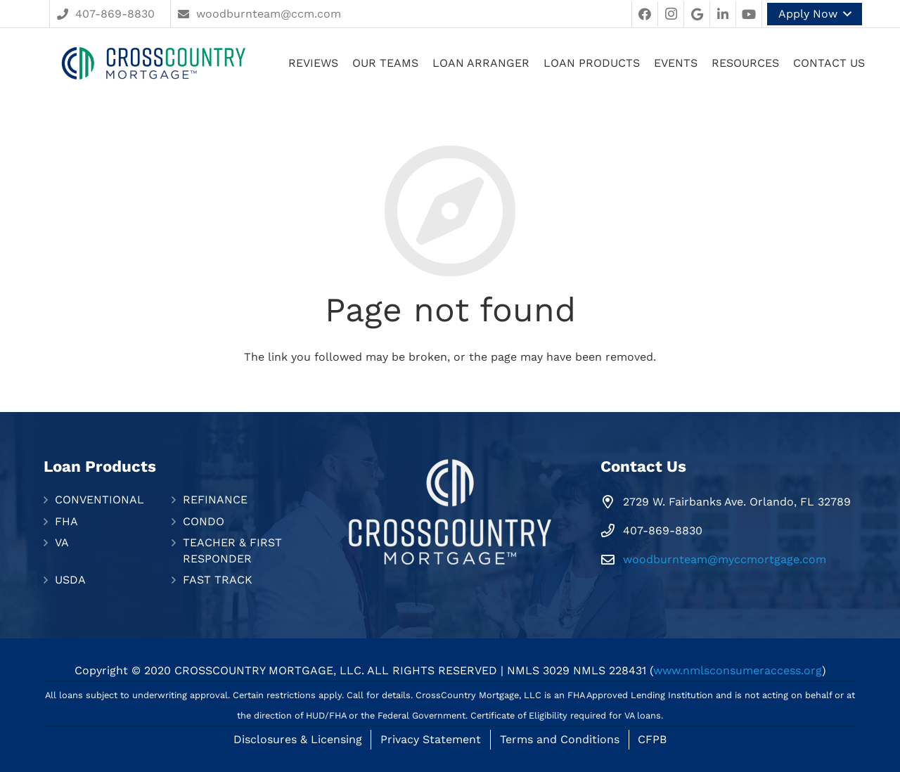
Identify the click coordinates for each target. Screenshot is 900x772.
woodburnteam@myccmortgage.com (724, 559)
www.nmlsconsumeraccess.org (737, 670)
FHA (66, 521)
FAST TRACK (217, 579)
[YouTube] (748, 14)
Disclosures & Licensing (297, 739)
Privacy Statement (430, 739)
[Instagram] (670, 14)
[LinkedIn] (722, 14)
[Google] (696, 14)
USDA (70, 579)
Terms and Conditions (559, 739)
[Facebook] (644, 14)
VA (62, 542)
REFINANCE (215, 499)
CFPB (652, 739)
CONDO (203, 521)
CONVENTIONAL (99, 499)
